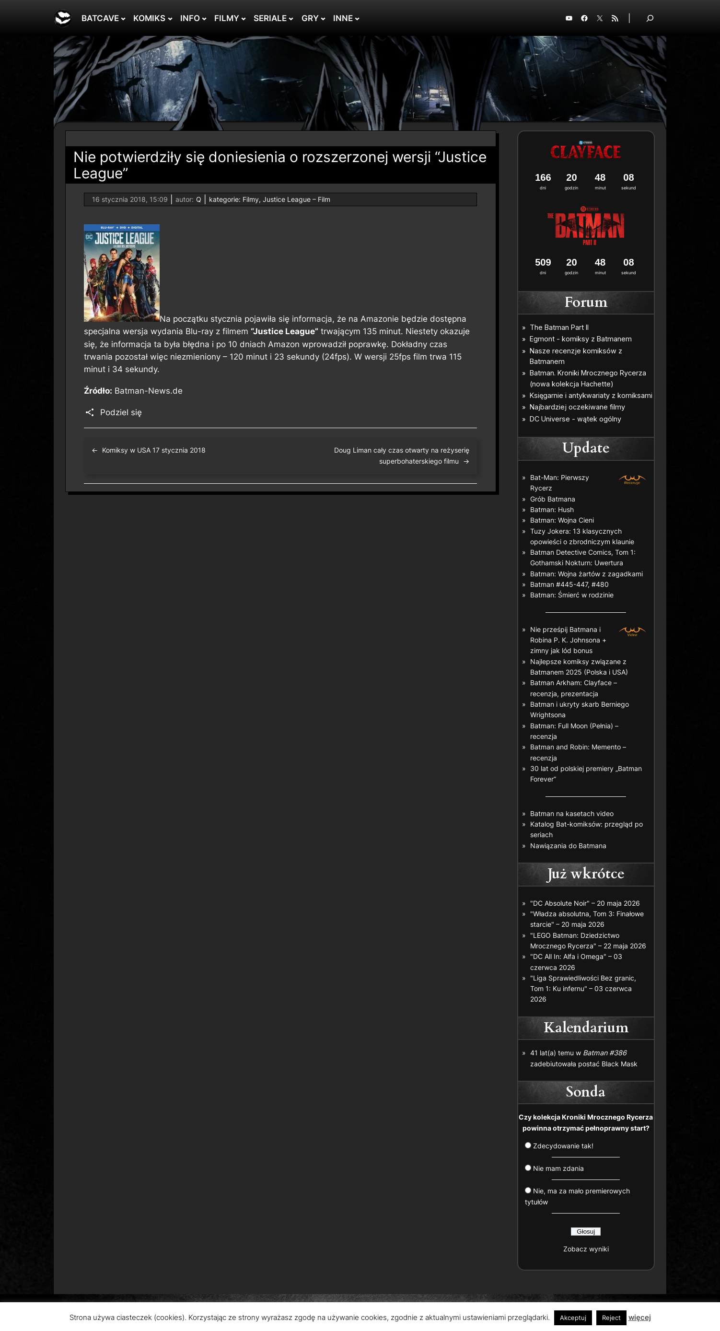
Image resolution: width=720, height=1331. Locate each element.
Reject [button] (611, 1317)
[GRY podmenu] (323, 18)
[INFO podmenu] (204, 18)
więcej (639, 1317)
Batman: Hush (552, 509)
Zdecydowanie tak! (563, 1146)
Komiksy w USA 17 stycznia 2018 (154, 450)
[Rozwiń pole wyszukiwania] (650, 18)
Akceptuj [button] (573, 1317)
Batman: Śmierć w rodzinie (572, 595)
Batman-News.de (149, 391)
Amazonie (379, 319)
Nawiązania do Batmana (568, 845)
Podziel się (121, 412)
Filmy (251, 199)
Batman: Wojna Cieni (562, 520)
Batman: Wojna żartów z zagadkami (586, 574)
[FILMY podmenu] (243, 18)
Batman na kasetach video (572, 813)
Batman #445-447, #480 (569, 584)
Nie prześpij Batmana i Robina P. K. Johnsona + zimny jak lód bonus (568, 640)
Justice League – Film (296, 199)
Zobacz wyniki (586, 1249)
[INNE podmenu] (357, 18)
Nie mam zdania (558, 1168)
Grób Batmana (552, 499)
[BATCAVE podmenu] (123, 18)
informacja (312, 319)
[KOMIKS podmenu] (170, 18)
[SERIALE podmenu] (291, 18)
